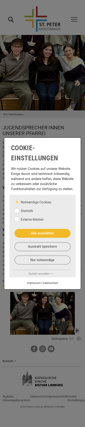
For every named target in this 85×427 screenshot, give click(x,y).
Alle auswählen (42, 233)
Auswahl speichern (42, 246)
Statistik (23, 210)
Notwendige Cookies (32, 202)
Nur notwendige (42, 260)
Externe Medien (29, 219)
